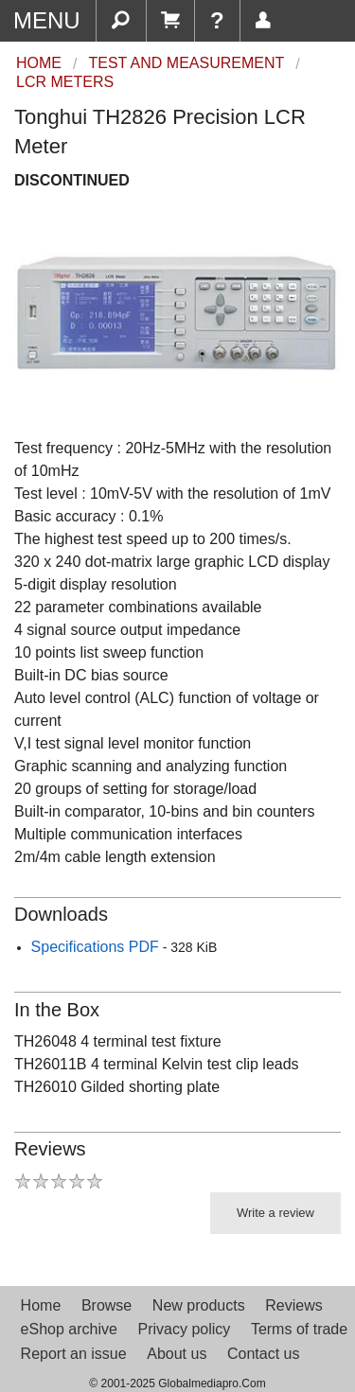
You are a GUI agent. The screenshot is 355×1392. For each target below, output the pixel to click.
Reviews (293, 1305)
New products (198, 1305)
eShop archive (69, 1329)
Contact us (263, 1354)
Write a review (275, 1213)
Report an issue (74, 1354)
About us (176, 1354)
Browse (106, 1305)
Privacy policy (183, 1329)
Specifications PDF (95, 947)
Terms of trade (299, 1329)
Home (41, 1305)
